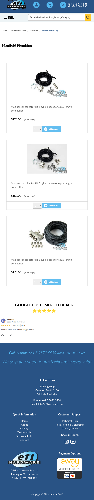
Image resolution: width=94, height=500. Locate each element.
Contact (24, 439)
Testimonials (24, 432)
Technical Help (24, 436)
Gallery (24, 428)
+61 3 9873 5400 (77, 3)
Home (4, 31)
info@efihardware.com (50, 403)
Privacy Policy (70, 428)
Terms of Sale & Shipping (70, 424)
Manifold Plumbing (50, 31)
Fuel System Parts (18, 31)
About (24, 424)
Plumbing (34, 31)
